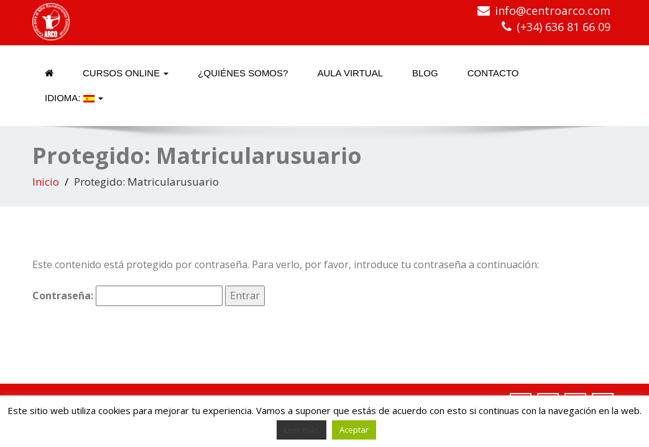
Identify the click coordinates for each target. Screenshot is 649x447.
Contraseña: (127, 296)
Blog (425, 73)
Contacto (493, 73)
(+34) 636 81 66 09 (563, 26)
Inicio (45, 181)
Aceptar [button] (354, 429)
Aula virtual (350, 73)
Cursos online (125, 73)
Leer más (301, 429)
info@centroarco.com (552, 10)
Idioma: (74, 98)
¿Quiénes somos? (243, 73)
